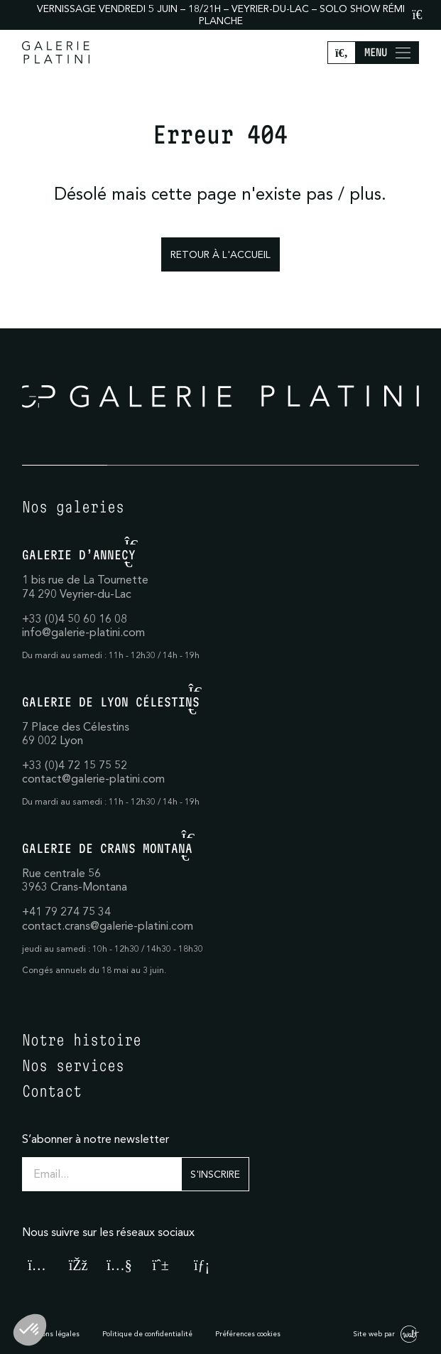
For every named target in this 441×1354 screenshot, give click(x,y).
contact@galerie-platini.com (93, 778)
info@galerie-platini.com (83, 631)
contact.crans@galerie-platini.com (107, 925)
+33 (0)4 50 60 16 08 (74, 618)
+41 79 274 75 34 (66, 911)
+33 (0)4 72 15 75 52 (74, 764)
